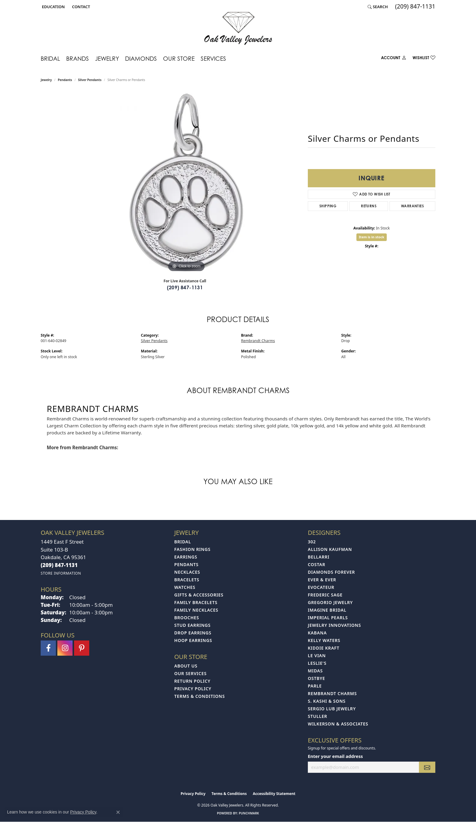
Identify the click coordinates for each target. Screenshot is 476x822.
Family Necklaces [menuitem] (196, 610)
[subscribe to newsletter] (427, 767)
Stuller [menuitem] (317, 716)
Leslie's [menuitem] (317, 663)
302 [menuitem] (312, 542)
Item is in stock (371, 237)
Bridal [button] (50, 58)
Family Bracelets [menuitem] (195, 602)
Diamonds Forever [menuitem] (331, 572)
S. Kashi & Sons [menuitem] (326, 701)
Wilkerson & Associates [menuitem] (338, 724)
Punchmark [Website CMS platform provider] (249, 813)
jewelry (46, 80)
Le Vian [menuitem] (317, 655)
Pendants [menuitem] (186, 564)
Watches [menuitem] (184, 587)
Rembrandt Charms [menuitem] (332, 693)
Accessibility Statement (274, 793)
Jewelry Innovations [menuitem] (334, 625)
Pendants (65, 80)
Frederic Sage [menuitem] (325, 595)
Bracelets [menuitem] (186, 580)
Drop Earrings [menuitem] (192, 633)
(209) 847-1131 (185, 287)
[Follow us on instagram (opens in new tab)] (65, 648)
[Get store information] (61, 573)
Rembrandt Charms (258, 340)
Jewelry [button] (107, 58)
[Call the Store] (59, 565)
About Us (185, 666)
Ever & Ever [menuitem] (322, 580)
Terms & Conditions (199, 696)
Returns (368, 206)
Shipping (327, 206)
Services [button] (213, 58)
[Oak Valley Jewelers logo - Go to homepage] (238, 28)
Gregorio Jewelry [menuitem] (330, 602)
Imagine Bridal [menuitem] (327, 610)
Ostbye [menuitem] (316, 678)
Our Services (190, 673)
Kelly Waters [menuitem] (324, 640)
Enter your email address (335, 756)
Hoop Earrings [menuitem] (193, 640)
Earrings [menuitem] (185, 557)
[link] (80, 7)
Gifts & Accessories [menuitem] (198, 595)
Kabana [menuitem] (317, 633)
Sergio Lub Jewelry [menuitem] (332, 709)
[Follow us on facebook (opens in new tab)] (48, 648)
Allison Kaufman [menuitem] (330, 549)
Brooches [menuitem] (186, 617)
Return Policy (192, 681)
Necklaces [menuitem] (187, 572)
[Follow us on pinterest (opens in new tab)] (81, 648)
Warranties (412, 206)
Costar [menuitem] (316, 564)
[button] (53, 7)
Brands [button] (77, 58)
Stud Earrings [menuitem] (192, 625)
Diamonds (141, 58)
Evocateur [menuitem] (321, 587)
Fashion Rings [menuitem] (192, 549)
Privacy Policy (192, 688)
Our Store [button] (179, 58)
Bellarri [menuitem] (318, 557)
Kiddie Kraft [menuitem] (323, 648)
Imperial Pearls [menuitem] (328, 617)
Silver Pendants (89, 80)
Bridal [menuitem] (182, 542)
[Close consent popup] (118, 812)
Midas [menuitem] (315, 671)
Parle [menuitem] (315, 686)
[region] (186, 182)
